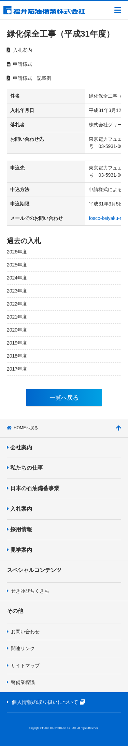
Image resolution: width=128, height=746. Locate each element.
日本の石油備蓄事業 (33, 488)
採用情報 (19, 529)
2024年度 (17, 278)
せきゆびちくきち (28, 591)
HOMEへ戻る (22, 427)
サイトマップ (23, 665)
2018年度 (17, 356)
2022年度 (17, 304)
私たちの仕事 (25, 468)
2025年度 (17, 265)
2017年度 (17, 369)
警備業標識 (21, 682)
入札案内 (19, 509)
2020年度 (17, 330)
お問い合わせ (23, 631)
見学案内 (19, 550)
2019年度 (17, 343)
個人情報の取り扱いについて (50, 702)
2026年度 (17, 251)
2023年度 (17, 291)
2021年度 (17, 317)
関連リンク (21, 648)
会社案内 (19, 447)
